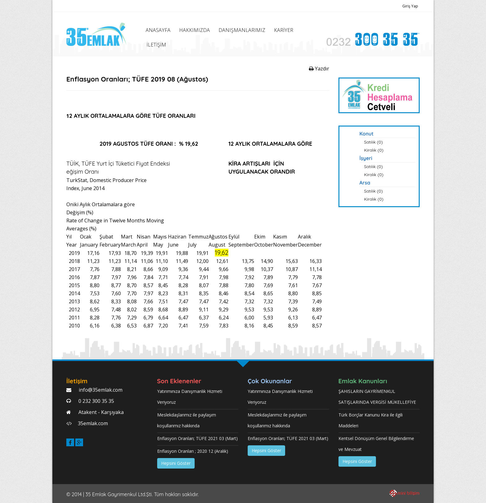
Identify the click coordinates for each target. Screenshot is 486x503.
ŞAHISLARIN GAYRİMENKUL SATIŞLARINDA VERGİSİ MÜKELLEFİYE (377, 396)
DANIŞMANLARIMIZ (242, 30)
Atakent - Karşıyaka (100, 412)
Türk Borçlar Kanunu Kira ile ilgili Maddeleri (370, 420)
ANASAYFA (158, 30)
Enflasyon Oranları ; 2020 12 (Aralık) (192, 451)
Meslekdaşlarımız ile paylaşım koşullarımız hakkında (186, 420)
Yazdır (319, 68)
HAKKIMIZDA (194, 30)
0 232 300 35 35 (95, 401)
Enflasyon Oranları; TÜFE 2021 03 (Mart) (197, 438)
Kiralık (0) (373, 150)
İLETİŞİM (156, 44)
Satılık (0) (373, 142)
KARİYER (283, 30)
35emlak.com (93, 423)
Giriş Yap (410, 6)
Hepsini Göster (176, 463)
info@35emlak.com (99, 389)
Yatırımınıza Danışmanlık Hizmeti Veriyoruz (189, 396)
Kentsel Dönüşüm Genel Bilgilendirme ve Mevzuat (376, 443)
